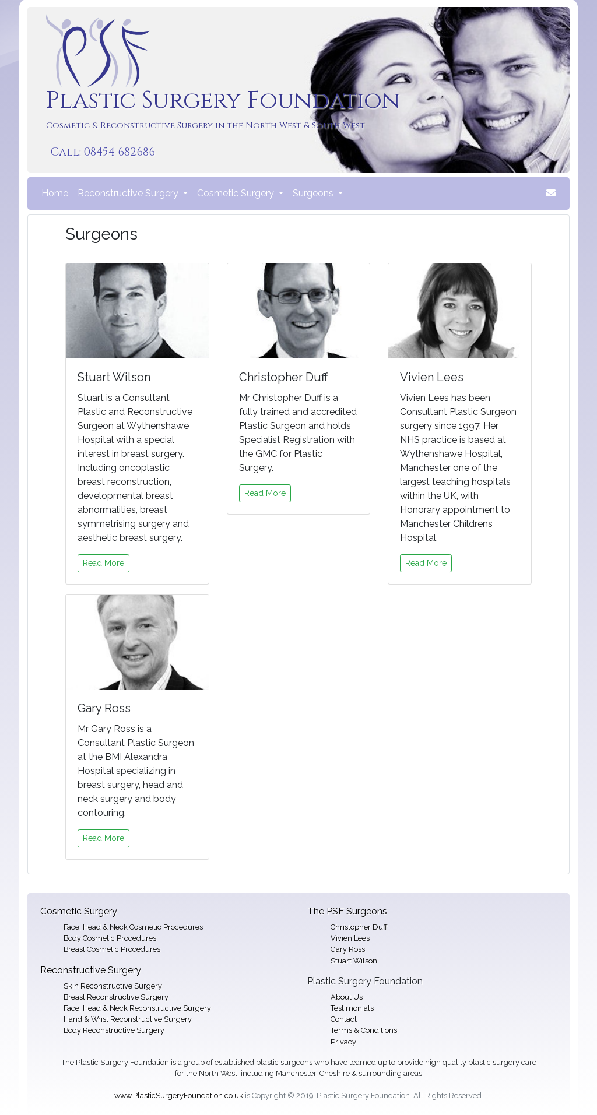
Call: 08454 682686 (103, 152)
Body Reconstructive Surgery (114, 1030)
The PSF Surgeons (347, 911)
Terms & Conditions (364, 1030)
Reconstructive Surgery (90, 970)
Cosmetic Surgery (78, 911)
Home (57, 192)
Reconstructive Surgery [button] (129, 193)
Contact (344, 1019)
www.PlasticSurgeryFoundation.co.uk (178, 1095)
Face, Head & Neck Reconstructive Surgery (137, 1008)
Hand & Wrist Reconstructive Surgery (128, 1019)
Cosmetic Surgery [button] (236, 193)
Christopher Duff (359, 927)
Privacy (343, 1041)
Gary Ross (348, 949)
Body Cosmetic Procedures (110, 938)
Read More (103, 563)
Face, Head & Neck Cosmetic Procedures (133, 927)
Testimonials (352, 1008)
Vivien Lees (350, 938)
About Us (347, 997)
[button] (551, 193)
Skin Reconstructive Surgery (113, 986)
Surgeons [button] (314, 193)
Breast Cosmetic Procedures (112, 949)
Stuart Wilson (354, 960)
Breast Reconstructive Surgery (116, 997)
